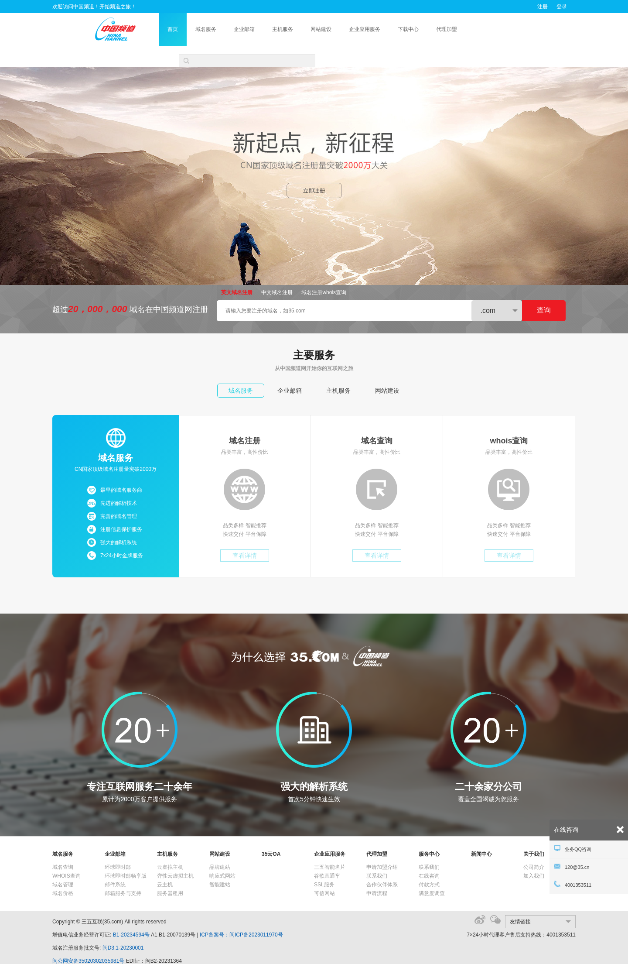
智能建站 (219, 864)
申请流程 (376, 872)
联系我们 (376, 855)
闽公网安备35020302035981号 (88, 940)
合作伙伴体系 (382, 864)
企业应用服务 (391, 29)
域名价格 (62, 872)
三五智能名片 (329, 846)
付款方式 (429, 864)
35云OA (271, 833)
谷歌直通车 (327, 855)
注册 (542, 6)
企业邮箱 (271, 29)
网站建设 (348, 29)
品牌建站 (219, 846)
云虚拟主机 (170, 846)
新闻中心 (481, 833)
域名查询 (62, 846)
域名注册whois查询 (323, 271)
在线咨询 (429, 855)
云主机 (165, 864)
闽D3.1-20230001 (123, 927)
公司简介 (533, 846)
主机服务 (309, 29)
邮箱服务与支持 (123, 872)
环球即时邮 (118, 846)
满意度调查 (432, 872)
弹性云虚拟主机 (175, 855)
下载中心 (435, 29)
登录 (561, 6)
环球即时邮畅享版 (126, 855)
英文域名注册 (237, 271)
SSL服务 (324, 864)
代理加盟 (473, 29)
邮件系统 (115, 864)
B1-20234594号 (131, 914)
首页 (200, 29)
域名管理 (62, 864)
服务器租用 (170, 872)
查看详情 (244, 534)
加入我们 (533, 855)
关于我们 (533, 833)
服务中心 (429, 833)
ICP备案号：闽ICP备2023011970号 (241, 914)
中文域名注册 (277, 271)
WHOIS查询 (66, 855)
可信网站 (324, 872)
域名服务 (232, 29)
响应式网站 (222, 855)
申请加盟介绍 (382, 846)
